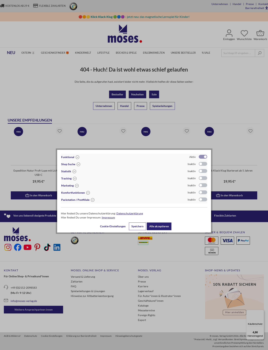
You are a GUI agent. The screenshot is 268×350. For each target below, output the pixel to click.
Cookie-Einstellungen (113, 226)
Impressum (108, 217)
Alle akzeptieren (159, 226)
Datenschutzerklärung (129, 213)
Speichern (137, 226)
